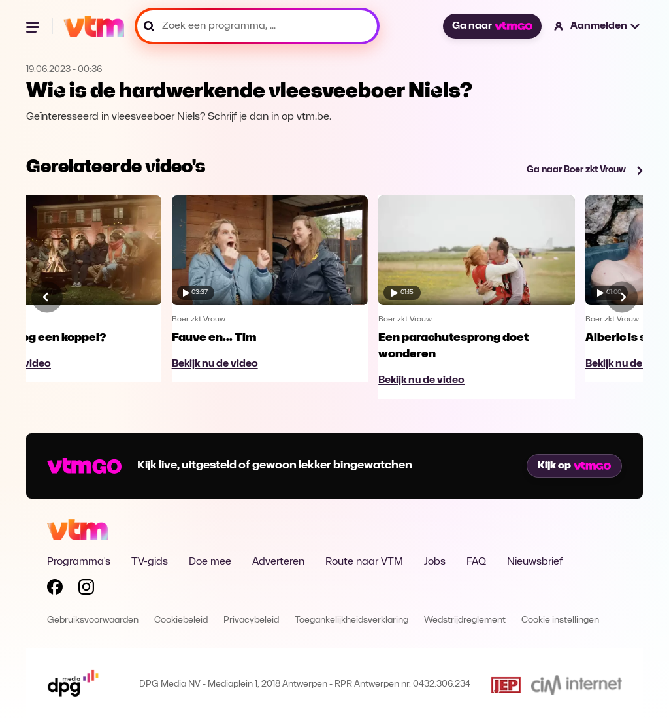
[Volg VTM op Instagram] (86, 589)
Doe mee (210, 562)
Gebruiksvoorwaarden (93, 620)
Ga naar (492, 26)
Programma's (78, 562)
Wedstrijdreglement (465, 620)
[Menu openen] (34, 26)
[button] (597, 26)
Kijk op (574, 466)
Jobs (435, 562)
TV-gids (149, 562)
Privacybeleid (251, 620)
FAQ (476, 562)
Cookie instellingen (560, 620)
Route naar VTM (364, 562)
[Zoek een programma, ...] (257, 26)
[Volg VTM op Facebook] (55, 589)
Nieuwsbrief (535, 562)
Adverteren (278, 562)
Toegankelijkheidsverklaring (351, 620)
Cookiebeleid (181, 620)
